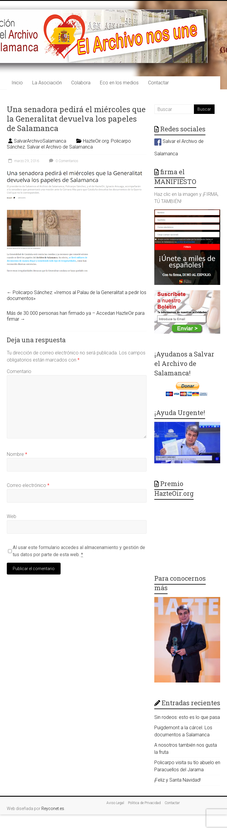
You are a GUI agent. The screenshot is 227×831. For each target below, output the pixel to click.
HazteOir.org (96, 141)
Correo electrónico (28, 485)
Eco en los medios (119, 82)
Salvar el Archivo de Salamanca (60, 147)
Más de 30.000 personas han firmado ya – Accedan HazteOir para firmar (76, 316)
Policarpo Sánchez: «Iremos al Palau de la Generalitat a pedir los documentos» (76, 295)
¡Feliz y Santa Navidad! (177, 780)
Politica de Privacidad (144, 803)
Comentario (19, 371)
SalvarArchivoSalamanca (40, 141)
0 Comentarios (63, 161)
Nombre (17, 454)
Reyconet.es (52, 808)
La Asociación (47, 82)
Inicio (17, 82)
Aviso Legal (115, 803)
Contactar (158, 82)
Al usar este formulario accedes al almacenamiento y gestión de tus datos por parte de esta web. (79, 551)
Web (11, 516)
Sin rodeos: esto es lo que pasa (187, 717)
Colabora (80, 82)
